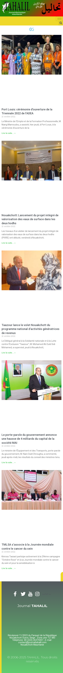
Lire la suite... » (8, 133)
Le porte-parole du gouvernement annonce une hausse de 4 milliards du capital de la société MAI (29, 438)
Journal (32, 606)
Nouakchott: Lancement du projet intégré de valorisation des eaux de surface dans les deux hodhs (30, 219)
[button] (62, 576)
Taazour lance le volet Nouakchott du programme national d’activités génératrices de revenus (30, 328)
